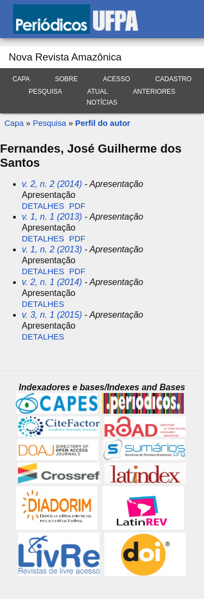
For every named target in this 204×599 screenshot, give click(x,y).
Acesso (116, 79)
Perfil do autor (102, 123)
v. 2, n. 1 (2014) (52, 282)
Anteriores (154, 91)
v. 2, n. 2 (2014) (52, 184)
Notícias (102, 102)
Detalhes (43, 205)
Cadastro (173, 79)
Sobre (66, 79)
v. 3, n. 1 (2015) (52, 314)
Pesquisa (45, 91)
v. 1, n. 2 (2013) (52, 249)
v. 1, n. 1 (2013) (52, 216)
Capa (21, 79)
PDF (77, 205)
